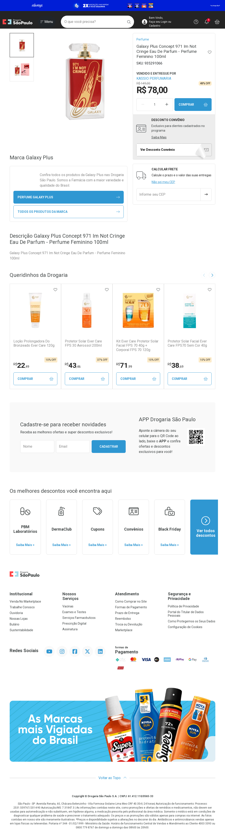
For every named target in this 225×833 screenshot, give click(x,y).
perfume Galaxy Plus (69, 197)
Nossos (86, 596)
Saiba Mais (159, 137)
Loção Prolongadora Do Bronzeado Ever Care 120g (33, 343)
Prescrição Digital (74, 623)
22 (21, 365)
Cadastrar (109, 446)
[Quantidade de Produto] (155, 104)
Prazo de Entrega (127, 613)
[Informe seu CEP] (168, 194)
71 (124, 365)
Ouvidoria (16, 613)
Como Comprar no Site (131, 601)
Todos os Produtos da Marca (69, 212)
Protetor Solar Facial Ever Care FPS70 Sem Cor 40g (187, 343)
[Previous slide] (204, 275)
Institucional (21, 594)
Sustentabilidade (21, 630)
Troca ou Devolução (128, 624)
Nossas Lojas (19, 618)
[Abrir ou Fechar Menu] (47, 22)
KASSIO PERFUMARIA (153, 78)
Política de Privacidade (183, 606)
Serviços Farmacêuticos (79, 618)
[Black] (112, 6)
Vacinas (67, 606)
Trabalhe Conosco (22, 607)
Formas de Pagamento (131, 607)
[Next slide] (212, 275)
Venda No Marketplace (25, 601)
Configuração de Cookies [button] (185, 627)
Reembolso (123, 618)
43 (73, 365)
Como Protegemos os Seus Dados (191, 621)
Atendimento (127, 594)
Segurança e (191, 596)
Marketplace (123, 630)
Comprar (193, 105)
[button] (22, 45)
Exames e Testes (74, 612)
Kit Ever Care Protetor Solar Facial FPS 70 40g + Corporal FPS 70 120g (137, 345)
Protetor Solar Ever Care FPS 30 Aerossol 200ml (83, 343)
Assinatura (70, 629)
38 (175, 365)
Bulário (14, 624)
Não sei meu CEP (163, 182)
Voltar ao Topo (112, 778)
